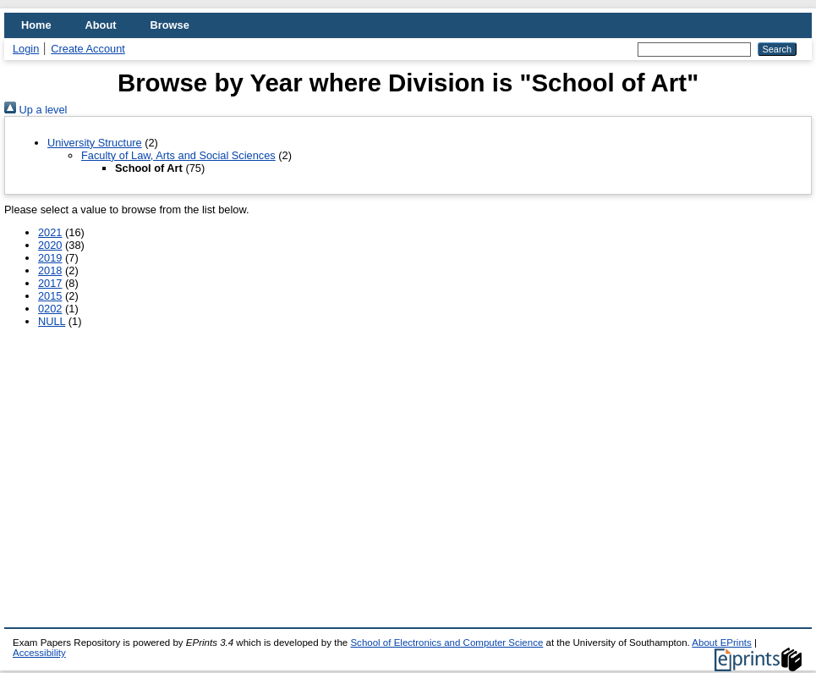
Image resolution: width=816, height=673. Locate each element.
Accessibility (39, 653)
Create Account (88, 48)
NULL (51, 321)
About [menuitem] (101, 25)
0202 (50, 308)
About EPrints (721, 642)
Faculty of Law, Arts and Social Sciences (178, 155)
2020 (50, 245)
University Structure (94, 142)
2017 (50, 283)
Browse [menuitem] (170, 25)
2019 (50, 257)
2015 (50, 296)
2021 (50, 232)
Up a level (35, 109)
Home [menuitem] (36, 25)
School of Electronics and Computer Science (446, 642)
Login (26, 48)
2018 (50, 270)
